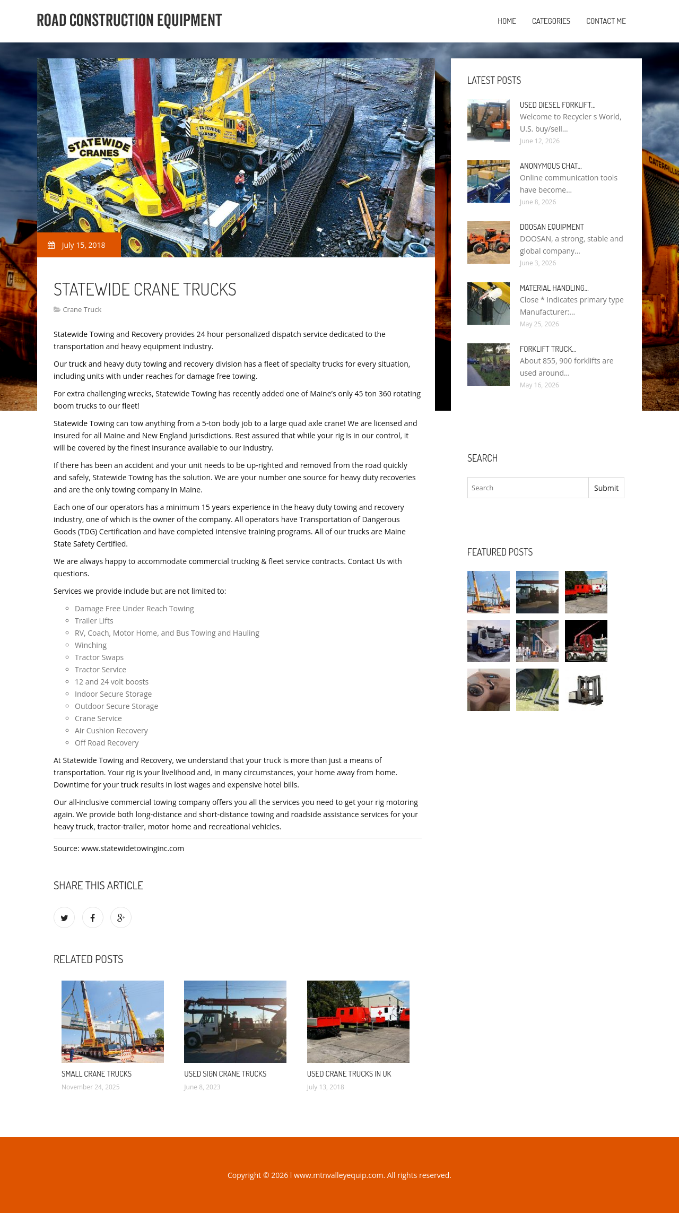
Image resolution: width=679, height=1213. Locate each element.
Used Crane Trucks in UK (349, 1074)
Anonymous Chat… (551, 166)
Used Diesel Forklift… (557, 105)
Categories (551, 21)
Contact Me (606, 21)
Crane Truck (82, 309)
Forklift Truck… (548, 349)
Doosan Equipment (552, 227)
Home (507, 21)
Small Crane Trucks (97, 1074)
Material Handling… (554, 288)
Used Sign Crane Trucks (225, 1074)
